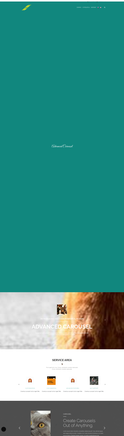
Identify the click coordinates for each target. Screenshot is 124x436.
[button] (19, 320)
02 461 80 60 (92, 2)
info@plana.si (102, 2)
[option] (62, 320)
